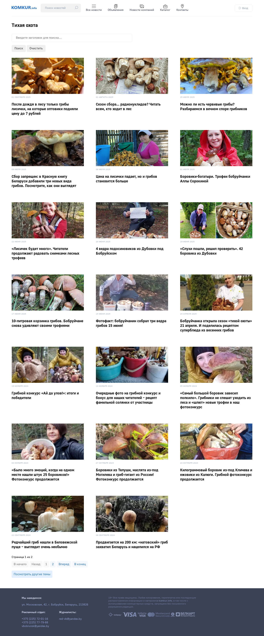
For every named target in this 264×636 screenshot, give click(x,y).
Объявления (116, 8)
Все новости (94, 8)
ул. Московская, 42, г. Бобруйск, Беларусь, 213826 (55, 605)
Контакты (182, 8)
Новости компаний (142, 8)
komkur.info (165, 600)
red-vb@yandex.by (70, 619)
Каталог (165, 8)
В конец (80, 564)
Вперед (64, 564)
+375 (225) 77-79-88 (35, 622)
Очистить (36, 48)
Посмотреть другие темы (32, 574)
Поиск (18, 48)
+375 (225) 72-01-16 (35, 619)
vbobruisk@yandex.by (35, 626)
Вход (243, 8)
